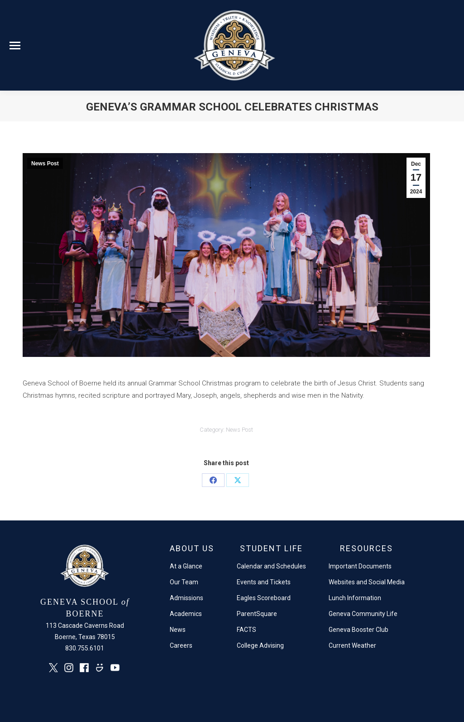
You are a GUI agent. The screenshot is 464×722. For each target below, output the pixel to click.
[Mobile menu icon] (15, 45)
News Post (45, 163)
